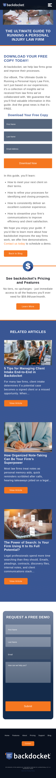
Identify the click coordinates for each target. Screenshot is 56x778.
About (24, 735)
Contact (28, 744)
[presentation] (25, 691)
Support (41, 735)
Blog (49, 735)
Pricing (33, 735)
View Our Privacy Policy (28, 770)
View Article (16, 403)
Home (7, 735)
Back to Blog (15, 253)
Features (16, 735)
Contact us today (14, 243)
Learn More (28, 306)
